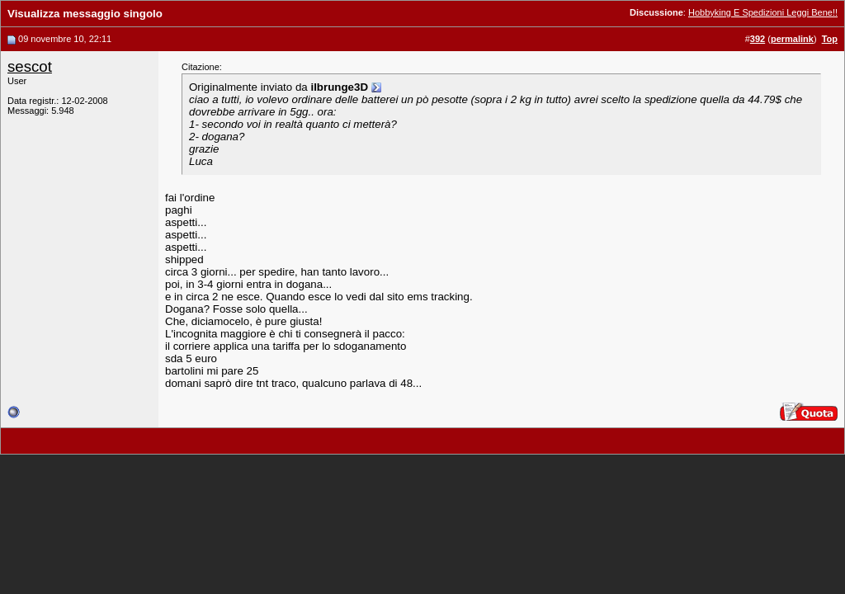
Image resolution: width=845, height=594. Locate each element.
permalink (792, 39)
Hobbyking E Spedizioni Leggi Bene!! (763, 12)
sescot (29, 66)
